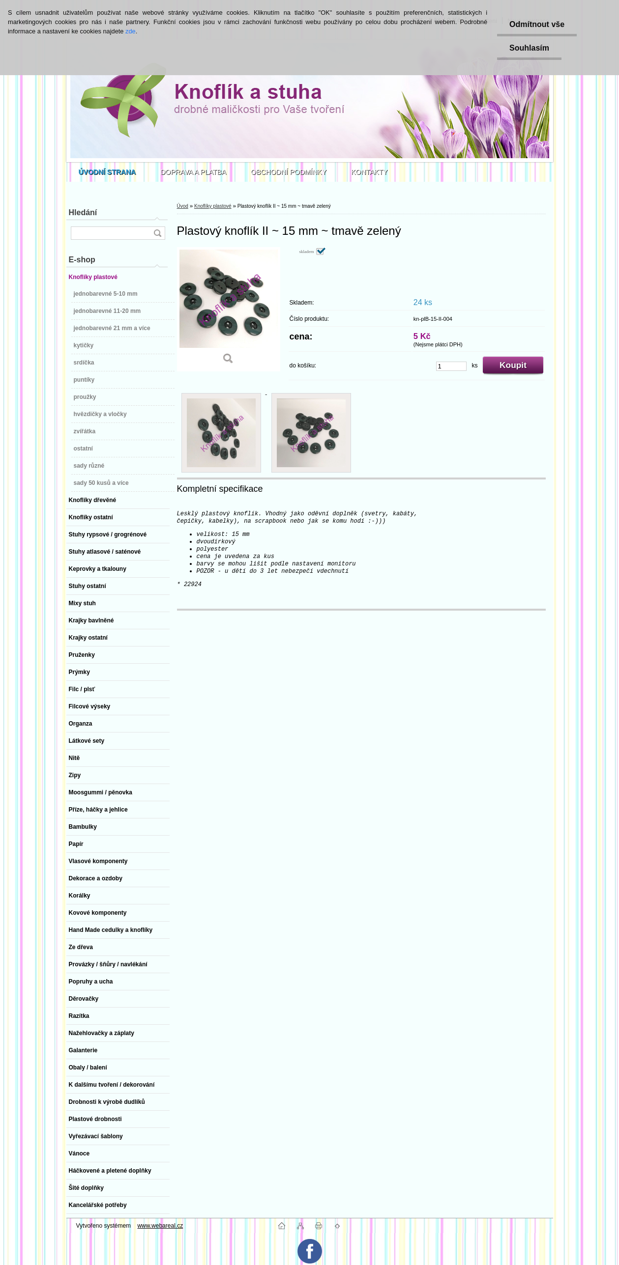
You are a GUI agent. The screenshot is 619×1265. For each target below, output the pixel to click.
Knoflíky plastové (213, 206)
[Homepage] (107, 172)
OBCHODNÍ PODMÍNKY (288, 172)
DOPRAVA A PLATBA (193, 172)
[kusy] (451, 366)
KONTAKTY (369, 172)
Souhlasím (529, 48)
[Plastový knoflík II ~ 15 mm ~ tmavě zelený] (228, 309)
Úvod (182, 206)
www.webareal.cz (160, 1225)
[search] (157, 233)
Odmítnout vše (536, 24)
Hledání (83, 212)
